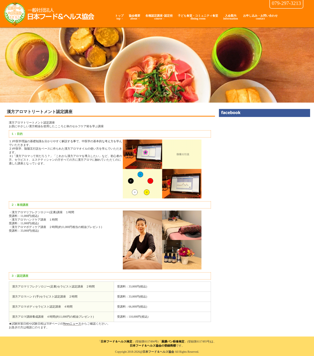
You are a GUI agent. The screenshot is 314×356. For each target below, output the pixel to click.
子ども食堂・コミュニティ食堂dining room (198, 17)
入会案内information (230, 17)
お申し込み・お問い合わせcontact (260, 17)
